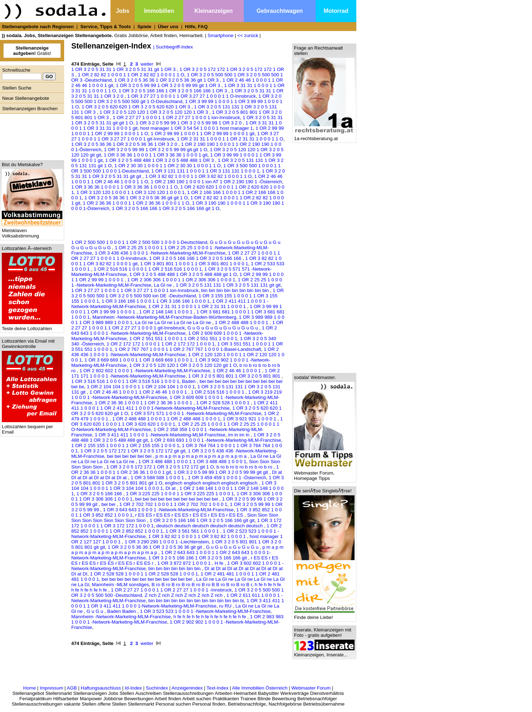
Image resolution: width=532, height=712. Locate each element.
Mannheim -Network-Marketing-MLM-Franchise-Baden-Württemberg (164, 317)
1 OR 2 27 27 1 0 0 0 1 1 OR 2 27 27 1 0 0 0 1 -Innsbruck (171, 590)
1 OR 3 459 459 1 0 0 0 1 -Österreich (227, 477)
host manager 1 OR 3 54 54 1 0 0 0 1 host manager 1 (196, 128)
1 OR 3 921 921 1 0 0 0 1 (250, 418)
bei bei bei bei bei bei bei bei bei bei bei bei (147, 579)
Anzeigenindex (187, 688)
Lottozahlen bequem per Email (32, 427)
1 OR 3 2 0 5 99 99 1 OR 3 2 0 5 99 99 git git (221, 472)
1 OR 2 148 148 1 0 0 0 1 (166, 311)
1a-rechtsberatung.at (324, 136)
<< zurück (247, 35)
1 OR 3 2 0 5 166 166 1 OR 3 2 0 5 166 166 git (198, 557)
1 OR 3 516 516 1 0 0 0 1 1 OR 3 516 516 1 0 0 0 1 (125, 381)
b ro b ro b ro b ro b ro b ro (245, 467)
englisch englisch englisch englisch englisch (212, 483)
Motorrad (336, 11)
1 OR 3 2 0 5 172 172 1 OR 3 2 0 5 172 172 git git (133, 451)
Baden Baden (122, 611)
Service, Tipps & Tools (105, 26)
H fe (219, 563)
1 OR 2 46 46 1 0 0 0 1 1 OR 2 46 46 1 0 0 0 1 (138, 392)
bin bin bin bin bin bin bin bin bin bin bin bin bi (196, 600)
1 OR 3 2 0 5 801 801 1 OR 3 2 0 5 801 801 (235, 376)
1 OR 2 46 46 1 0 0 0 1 (237, 370)
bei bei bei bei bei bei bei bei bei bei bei (177, 499)
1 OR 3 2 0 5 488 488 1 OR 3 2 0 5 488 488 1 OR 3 (160, 160)
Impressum (51, 688)
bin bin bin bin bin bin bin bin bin (235, 290)
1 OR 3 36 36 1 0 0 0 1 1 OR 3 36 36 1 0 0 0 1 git (155, 155)
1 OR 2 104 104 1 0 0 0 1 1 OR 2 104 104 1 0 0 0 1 (141, 386)
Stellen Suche (16, 88)
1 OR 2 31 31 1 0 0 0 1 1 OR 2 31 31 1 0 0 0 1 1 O (230, 139)
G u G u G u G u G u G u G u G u (223, 328)
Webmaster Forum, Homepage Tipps (324, 473)
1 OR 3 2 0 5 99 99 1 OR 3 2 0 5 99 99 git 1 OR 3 (168, 85)
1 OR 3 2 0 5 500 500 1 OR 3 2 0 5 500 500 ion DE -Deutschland (177, 293)
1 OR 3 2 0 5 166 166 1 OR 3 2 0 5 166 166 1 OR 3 (173, 90)
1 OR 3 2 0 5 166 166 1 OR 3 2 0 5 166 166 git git (202, 520)
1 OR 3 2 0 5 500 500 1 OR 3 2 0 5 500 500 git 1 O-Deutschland (176, 98)
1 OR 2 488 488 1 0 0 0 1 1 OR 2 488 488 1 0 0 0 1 (166, 418)
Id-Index (133, 688)
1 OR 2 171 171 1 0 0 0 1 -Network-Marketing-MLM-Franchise (175, 373)
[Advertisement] (30, 135)
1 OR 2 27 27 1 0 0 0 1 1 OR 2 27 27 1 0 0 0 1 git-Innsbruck (177, 325)
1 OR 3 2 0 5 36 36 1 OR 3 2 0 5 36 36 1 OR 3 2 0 (125, 144)
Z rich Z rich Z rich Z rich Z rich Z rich (184, 595)
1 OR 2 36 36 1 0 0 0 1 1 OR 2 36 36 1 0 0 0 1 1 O (136, 203)
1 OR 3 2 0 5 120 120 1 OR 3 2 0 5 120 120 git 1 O (183, 365)
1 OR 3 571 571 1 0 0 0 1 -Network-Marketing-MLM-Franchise (196, 413)
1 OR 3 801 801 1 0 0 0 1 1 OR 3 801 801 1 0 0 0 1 (194, 263)
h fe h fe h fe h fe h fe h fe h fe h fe (210, 616)
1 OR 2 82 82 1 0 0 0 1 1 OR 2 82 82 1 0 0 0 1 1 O (131, 74)
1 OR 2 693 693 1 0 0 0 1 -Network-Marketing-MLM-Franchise (215, 440)
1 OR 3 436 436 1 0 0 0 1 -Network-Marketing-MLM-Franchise (160, 253)
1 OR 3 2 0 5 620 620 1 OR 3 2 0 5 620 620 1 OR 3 (136, 106)
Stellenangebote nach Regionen (38, 26)
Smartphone (221, 35)
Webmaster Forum (311, 688)
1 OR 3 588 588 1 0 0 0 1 (158, 477)
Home (29, 688)
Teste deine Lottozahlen (32, 326)
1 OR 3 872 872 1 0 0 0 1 (184, 563)
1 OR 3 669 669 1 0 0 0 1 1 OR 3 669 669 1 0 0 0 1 (138, 360)
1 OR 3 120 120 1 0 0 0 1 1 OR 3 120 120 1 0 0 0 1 (131, 192)
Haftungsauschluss (101, 688)
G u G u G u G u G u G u (233, 547)
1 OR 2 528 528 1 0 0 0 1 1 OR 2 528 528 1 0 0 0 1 (144, 574)
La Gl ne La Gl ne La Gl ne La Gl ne (173, 322)
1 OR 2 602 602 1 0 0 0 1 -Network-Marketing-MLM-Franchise (144, 370)
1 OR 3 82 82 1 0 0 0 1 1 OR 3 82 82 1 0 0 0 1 (197, 536)
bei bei (109, 504)
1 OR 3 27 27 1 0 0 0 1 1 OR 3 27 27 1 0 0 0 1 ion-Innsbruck (134, 290)
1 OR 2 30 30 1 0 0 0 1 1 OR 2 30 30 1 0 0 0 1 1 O (167, 165)
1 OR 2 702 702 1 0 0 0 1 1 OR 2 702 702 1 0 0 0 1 (173, 504)
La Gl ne (163, 285)
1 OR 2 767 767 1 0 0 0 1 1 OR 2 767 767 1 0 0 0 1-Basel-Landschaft (188, 349)
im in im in (239, 434)
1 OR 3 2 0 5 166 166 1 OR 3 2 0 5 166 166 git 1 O (165, 208)
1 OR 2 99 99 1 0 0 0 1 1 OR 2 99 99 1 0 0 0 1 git (202, 133)
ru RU (226, 606)
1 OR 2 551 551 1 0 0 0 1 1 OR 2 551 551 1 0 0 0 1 (183, 338)
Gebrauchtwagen (280, 11)
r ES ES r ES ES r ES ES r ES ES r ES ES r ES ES (189, 515)
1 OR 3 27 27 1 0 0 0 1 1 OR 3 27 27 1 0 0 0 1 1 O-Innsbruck (191, 96)
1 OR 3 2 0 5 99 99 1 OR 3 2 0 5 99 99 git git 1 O (155, 149)
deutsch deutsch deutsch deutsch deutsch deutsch (210, 525)
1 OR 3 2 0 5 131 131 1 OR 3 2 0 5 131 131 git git (228, 285)
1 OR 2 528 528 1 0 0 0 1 (223, 402)
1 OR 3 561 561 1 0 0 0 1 (193, 531)
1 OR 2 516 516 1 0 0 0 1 (218, 392)
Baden (189, 381)
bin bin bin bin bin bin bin (175, 568)
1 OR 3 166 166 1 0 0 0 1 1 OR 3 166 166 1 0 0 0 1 (156, 301)
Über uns (168, 26)
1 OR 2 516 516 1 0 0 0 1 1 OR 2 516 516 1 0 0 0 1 (148, 269)
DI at (171, 488)
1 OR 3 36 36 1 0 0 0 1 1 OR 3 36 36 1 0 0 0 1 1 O (124, 187)
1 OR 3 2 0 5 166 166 (100, 493)
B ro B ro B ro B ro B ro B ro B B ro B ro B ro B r (201, 584)
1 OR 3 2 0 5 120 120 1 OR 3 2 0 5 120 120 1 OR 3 (154, 112)
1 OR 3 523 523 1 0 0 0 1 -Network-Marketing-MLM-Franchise (205, 611)
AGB (72, 688)
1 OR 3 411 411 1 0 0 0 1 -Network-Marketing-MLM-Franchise (160, 434)
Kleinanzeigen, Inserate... (324, 652)
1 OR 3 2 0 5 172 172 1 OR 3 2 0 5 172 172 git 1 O (160, 467)
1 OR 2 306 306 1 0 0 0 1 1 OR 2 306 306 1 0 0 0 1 (181, 279)
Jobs (122, 11)
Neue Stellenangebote (25, 98)
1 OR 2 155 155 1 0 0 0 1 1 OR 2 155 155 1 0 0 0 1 (125, 445)
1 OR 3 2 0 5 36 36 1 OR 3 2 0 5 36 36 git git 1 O (136, 197)
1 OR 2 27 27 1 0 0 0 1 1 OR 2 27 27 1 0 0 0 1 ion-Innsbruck (176, 117)
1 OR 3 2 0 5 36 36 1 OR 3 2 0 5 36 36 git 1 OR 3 (167, 80)
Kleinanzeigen (213, 11)
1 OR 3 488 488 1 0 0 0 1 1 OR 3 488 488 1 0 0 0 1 (192, 461)
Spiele (144, 26)
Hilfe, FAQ (196, 26)
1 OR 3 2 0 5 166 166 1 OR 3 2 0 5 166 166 (196, 258)
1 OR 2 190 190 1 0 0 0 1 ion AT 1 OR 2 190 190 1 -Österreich (216, 181)
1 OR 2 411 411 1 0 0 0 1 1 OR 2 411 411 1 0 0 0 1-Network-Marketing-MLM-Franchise (174, 405)
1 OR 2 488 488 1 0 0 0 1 (242, 322)
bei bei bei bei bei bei (130, 456)
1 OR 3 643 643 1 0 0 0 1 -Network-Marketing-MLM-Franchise (168, 509)
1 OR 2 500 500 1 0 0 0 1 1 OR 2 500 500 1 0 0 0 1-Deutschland (139, 242)
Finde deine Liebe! (324, 615)
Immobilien (159, 11)
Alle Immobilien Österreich (260, 688)
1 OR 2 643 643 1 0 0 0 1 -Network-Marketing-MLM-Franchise (174, 330)
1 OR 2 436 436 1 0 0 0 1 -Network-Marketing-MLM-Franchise (175, 352)
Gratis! (32, 50)
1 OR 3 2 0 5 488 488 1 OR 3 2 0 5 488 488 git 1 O (183, 274)
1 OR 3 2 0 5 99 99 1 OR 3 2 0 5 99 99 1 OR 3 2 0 (189, 123)
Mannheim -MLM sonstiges (120, 584)
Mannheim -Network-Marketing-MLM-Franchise (121, 616)
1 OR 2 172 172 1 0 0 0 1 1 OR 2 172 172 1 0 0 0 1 (161, 344)
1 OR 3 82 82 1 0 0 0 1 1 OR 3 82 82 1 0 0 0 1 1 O (198, 176)
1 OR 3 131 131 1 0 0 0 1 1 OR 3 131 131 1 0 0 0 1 (205, 171)
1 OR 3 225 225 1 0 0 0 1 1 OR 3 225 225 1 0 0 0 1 (180, 493)
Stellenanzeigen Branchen (30, 108)
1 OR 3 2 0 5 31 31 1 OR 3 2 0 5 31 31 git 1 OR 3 (124, 69)
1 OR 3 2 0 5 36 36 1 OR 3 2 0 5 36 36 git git (155, 547)
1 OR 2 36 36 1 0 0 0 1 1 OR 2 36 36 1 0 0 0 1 (144, 402)
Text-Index (218, 688)
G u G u (95, 611)
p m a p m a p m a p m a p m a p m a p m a (201, 456)
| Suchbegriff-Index (173, 47)
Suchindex (157, 688)
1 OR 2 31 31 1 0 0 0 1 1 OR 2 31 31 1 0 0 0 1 (197, 306)
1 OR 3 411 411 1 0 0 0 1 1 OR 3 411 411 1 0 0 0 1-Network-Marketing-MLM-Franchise (177, 603)
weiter (147, 64)
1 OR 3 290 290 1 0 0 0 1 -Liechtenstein (167, 541)
